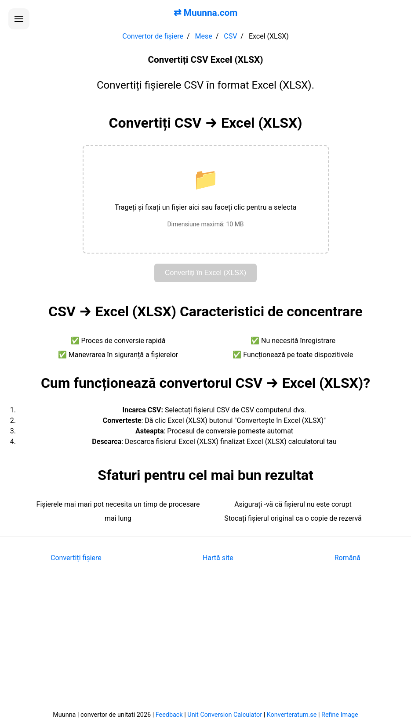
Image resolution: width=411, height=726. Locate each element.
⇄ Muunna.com (206, 12)
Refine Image (339, 715)
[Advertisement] (205, 642)
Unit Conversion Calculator (224, 715)
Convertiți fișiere (76, 558)
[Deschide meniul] (18, 18)
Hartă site (218, 558)
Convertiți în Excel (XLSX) (205, 272)
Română (347, 558)
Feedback (169, 715)
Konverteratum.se (292, 715)
